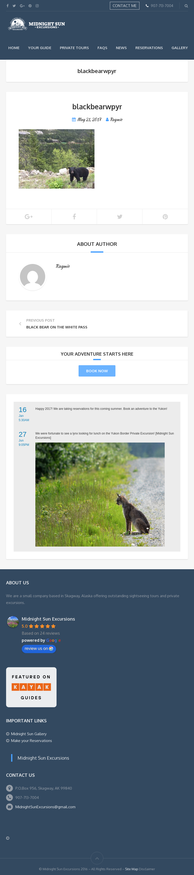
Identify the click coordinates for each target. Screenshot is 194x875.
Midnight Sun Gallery (28, 733)
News (121, 47)
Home (13, 47)
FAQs (102, 47)
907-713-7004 (162, 6)
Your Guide (39, 47)
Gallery (180, 47)
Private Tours (74, 47)
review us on (39, 648)
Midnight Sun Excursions (48, 619)
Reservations (149, 47)
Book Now (97, 370)
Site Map (131, 869)
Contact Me (125, 5)
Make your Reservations (31, 740)
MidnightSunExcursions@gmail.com (45, 806)
